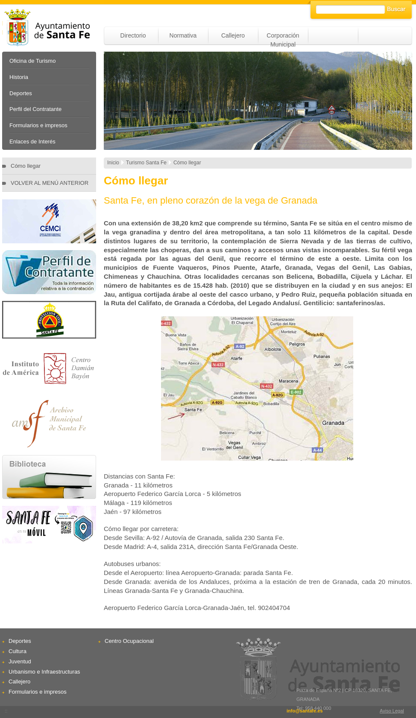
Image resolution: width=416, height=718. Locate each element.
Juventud (20, 661)
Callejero (233, 35)
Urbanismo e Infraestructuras (44, 671)
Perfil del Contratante (35, 109)
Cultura (17, 651)
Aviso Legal (392, 710)
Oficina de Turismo (32, 61)
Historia (18, 77)
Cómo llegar (26, 166)
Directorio (133, 35)
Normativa (183, 35)
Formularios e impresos (38, 125)
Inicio (113, 163)
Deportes (20, 93)
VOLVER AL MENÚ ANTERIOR (49, 183)
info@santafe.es (305, 710)
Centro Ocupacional (129, 641)
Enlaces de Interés (32, 141)
